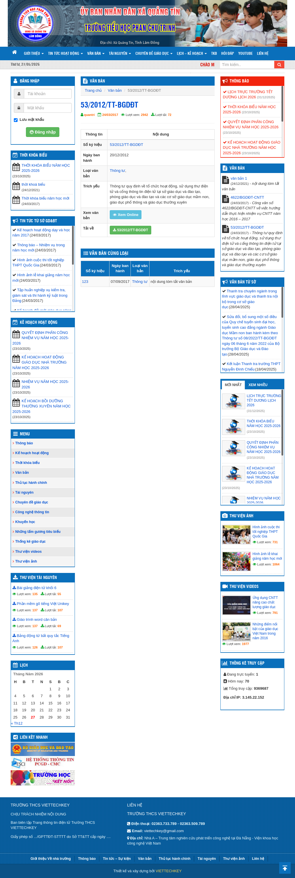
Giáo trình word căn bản (34, 619)
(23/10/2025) (251, 112)
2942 (144, 114)
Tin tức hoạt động (65, 54)
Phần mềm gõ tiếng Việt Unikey (40, 603)
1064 (276, 564)
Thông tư (117, 170)
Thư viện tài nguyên (38, 578)
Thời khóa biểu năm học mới (45, 198)
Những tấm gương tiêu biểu (37, 532)
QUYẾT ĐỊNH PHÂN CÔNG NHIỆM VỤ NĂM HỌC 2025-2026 (40, 337)
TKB (214, 54)
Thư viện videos (28, 552)
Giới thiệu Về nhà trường (51, 859)
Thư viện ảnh (26, 561)
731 (275, 542)
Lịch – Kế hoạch (192, 54)
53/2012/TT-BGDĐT (126, 144)
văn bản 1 (239, 178)
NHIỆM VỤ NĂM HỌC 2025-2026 (45, 384)
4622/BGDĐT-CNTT (247, 197)
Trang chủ (93, 90)
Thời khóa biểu (27, 463)
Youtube (245, 54)
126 (34, 647)
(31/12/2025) (266, 97)
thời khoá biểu (33, 184)
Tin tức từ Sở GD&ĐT (38, 221)
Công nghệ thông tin (32, 512)
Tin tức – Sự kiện (117, 859)
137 (34, 610)
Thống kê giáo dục (30, 541)
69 (59, 626)
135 (34, 594)
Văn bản (96, 54)
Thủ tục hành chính (31, 483)
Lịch (24, 665)
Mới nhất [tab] (233, 385)
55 (59, 594)
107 (60, 610)
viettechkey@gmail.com (164, 831)
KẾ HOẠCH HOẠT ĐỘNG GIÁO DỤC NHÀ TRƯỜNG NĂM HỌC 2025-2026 (39, 362)
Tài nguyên (120, 54)
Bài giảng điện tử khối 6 (34, 588)
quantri (89, 114)
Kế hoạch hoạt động (38, 323)
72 (169, 114)
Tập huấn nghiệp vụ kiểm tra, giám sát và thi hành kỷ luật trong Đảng (39, 295)
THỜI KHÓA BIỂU (33, 155)
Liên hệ (262, 54)
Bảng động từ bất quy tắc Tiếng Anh (40, 638)
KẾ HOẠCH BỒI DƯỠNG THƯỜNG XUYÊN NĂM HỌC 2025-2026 (41, 406)
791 (275, 612)
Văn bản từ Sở (243, 282)
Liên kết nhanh (34, 738)
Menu (25, 434)
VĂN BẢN (97, 81)
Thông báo (24, 443)
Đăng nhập (29, 81)
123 (85, 281)
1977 (245, 644)
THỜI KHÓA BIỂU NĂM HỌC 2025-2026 (46, 168)
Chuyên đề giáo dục (154, 54)
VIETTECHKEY (168, 871)
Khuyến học (25, 522)
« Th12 (16, 723)
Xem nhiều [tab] (258, 385)
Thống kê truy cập (247, 663)
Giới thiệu (34, 54)
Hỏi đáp (227, 54)
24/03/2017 (110, 114)
